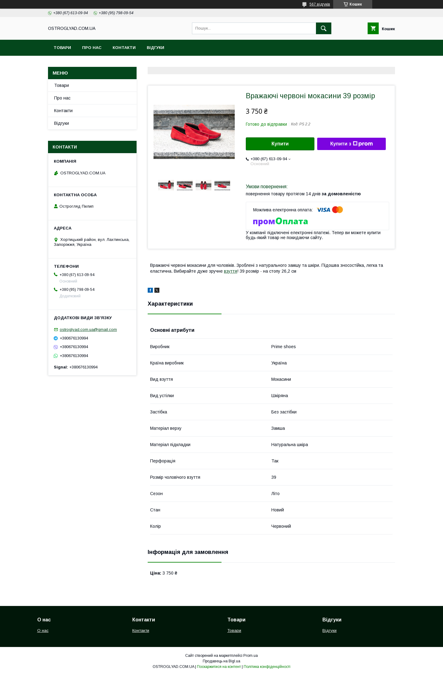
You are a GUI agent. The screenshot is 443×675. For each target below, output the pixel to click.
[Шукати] (323, 28)
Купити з (351, 144)
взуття (230, 271)
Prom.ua (250, 655)
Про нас (92, 47)
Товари (62, 47)
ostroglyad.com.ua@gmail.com (88, 329)
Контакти (124, 47)
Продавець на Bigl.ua (221, 661)
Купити (280, 143)
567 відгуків (319, 4)
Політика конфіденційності (267, 667)
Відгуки (155, 47)
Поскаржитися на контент (219, 667)
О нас (43, 630)
